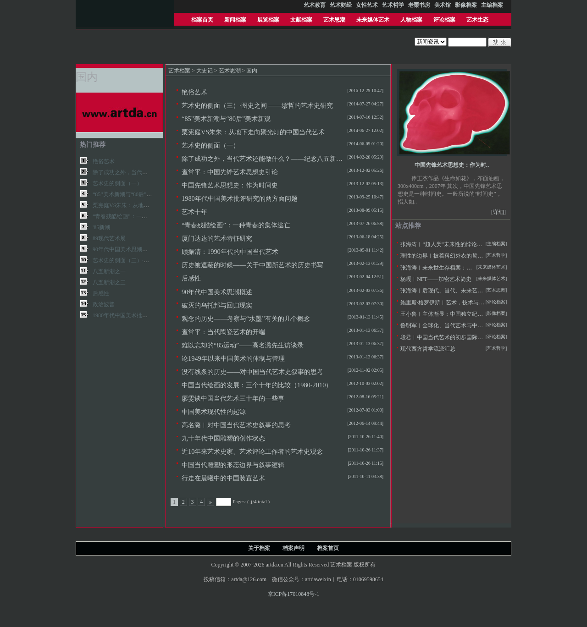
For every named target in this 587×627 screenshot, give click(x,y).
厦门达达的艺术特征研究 (217, 238)
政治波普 (104, 304)
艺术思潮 (334, 19)
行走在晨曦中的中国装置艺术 (223, 478)
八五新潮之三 (109, 282)
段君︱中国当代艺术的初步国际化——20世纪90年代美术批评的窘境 (482, 337)
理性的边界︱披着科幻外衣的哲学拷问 (447, 256)
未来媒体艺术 (372, 19)
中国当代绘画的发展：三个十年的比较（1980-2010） (257, 385)
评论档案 (444, 19)
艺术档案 (179, 70)
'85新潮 (101, 227)
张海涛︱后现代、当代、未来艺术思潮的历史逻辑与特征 (469, 290)
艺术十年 (194, 211)
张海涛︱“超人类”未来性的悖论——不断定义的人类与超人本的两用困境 (488, 244)
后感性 (191, 278)
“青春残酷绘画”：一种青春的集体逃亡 (236, 225)
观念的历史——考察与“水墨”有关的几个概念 (246, 318)
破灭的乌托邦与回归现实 (217, 305)
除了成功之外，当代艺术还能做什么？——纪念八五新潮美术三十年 (278, 158)
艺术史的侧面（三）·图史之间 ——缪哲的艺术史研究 (257, 105)
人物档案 (411, 19)
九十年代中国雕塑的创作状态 (223, 438)
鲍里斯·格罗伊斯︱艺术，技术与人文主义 (450, 302)
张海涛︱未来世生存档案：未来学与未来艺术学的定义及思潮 (474, 267)
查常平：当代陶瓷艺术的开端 (223, 332)
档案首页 (202, 19)
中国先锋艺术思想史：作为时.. (452, 165)
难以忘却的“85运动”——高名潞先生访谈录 (243, 345)
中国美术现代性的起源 (214, 411)
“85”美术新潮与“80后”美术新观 (226, 118)
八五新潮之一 (109, 271)
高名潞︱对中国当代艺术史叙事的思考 (236, 425)
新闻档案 (235, 19)
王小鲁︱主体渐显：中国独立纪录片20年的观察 (458, 314)
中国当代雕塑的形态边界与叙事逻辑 (233, 464)
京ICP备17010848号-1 (294, 594)
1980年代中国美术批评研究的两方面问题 (240, 198)
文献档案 (301, 19)
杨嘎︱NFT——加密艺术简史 (435, 279)
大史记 (204, 70)
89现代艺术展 (109, 238)
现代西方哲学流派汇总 (427, 349)
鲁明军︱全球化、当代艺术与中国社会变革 (452, 325)
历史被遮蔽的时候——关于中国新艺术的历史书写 (252, 265)
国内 (251, 70)
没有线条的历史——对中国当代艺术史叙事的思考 (252, 371)
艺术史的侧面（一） (210, 145)
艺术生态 (477, 19)
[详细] (498, 212)
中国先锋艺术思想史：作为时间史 (230, 185)
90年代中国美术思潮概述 (217, 292)
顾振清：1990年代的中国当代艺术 (230, 251)
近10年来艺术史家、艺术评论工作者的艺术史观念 (252, 451)
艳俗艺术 (194, 92)
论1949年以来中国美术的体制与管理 (233, 358)
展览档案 (268, 19)
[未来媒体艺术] (491, 278)
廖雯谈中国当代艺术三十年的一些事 (233, 398)
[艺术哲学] (496, 255)
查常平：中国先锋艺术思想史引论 (230, 172)
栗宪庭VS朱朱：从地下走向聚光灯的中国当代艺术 (253, 132)
